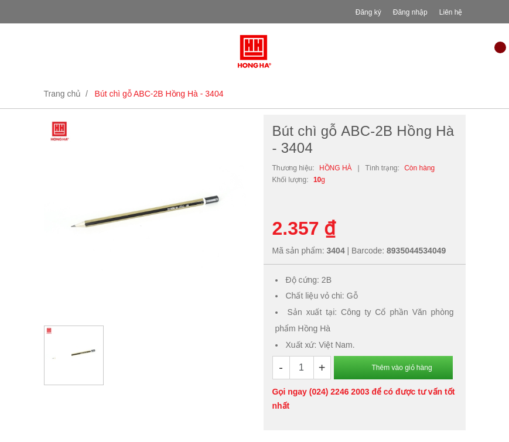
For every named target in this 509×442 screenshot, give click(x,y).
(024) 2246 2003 (339, 391)
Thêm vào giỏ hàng (402, 368)
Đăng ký (368, 12)
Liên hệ (451, 12)
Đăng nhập (410, 12)
